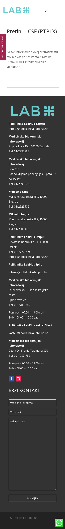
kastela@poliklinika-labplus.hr (28, 333)
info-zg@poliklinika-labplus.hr (28, 129)
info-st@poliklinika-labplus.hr (28, 272)
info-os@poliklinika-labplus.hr (28, 257)
